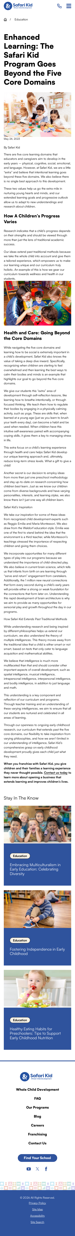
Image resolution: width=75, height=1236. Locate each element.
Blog (37, 1116)
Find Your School (37, 1158)
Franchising (37, 1134)
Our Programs (37, 1107)
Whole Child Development (37, 1089)
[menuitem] (37, 1203)
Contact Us (37, 1143)
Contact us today (56, 773)
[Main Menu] (68, 6)
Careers (37, 1125)
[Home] (19, 6)
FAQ (37, 1098)
